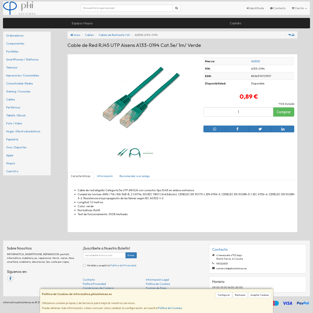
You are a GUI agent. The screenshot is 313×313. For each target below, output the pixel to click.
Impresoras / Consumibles (22, 75)
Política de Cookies (170, 308)
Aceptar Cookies (260, 294)
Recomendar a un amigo (135, 176)
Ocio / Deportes (16, 147)
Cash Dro (12, 171)
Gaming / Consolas (18, 91)
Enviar (131, 255)
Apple (9, 155)
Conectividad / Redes (19, 83)
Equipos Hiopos (82, 23)
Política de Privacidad (123, 265)
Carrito (299, 8)
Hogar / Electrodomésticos (23, 131)
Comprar (283, 112)
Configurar (224, 294)
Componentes (15, 43)
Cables (10, 99)
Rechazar (240, 294)
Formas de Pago (156, 288)
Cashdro (235, 23)
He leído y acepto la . (112, 265)
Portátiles (12, 51)
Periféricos (13, 107)
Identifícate (255, 8)
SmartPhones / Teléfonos (22, 59)
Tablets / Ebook (16, 115)
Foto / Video (14, 123)
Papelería (12, 139)
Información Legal (157, 279)
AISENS (255, 61)
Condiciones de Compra (98, 288)
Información (105, 176)
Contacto (278, 8)
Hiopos (10, 163)
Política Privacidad (94, 284)
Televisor (12, 67)
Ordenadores (15, 35)
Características (80, 176)
